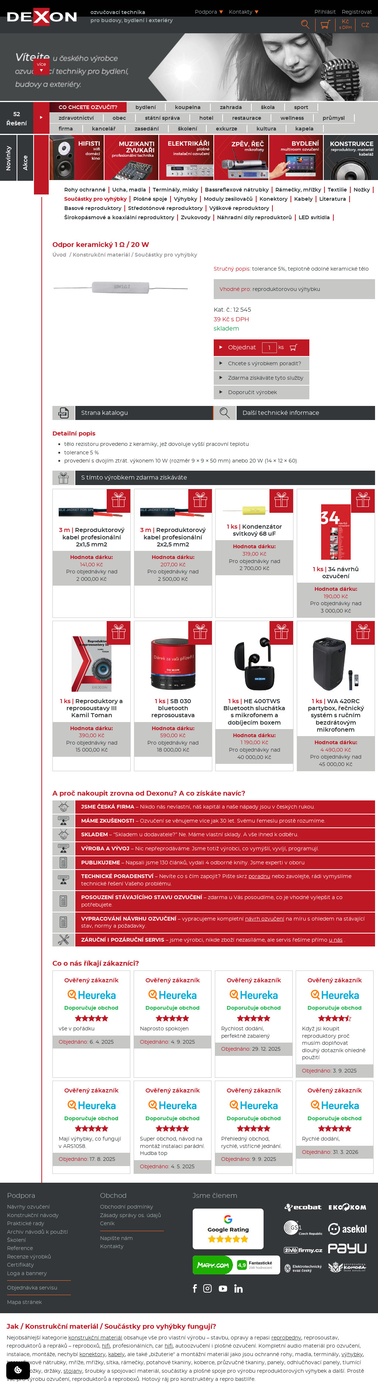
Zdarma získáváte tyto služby (265, 378)
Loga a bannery (27, 1273)
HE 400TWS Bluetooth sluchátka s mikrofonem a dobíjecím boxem (254, 712)
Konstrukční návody (33, 1215)
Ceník (107, 1223)
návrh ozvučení (264, 918)
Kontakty (240, 12)
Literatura (332, 199)
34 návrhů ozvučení (336, 573)
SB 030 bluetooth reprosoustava (173, 708)
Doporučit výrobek (252, 392)
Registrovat (357, 12)
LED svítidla (314, 217)
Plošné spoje (150, 199)
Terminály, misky (175, 190)
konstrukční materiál (95, 1337)
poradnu (259, 876)
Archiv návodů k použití (37, 1232)
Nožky (362, 190)
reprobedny (286, 1337)
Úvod (59, 254)
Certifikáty (20, 1264)
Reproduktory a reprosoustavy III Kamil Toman (91, 708)
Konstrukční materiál (101, 254)
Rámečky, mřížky (298, 190)
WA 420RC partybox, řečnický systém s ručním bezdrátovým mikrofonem (336, 715)
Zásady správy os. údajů (130, 1215)
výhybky (352, 1354)
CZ (365, 24)
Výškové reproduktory (239, 208)
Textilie (337, 190)
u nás (336, 939)
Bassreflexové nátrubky (237, 190)
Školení (16, 1240)
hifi (106, 1345)
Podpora (206, 12)
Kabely (303, 199)
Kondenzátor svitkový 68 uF (254, 530)
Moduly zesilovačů (228, 199)
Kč (345, 24)
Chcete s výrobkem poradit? (264, 363)
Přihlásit (325, 12)
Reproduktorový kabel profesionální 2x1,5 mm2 (91, 537)
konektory (92, 1354)
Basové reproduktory (92, 208)
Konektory (274, 199)
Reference (20, 1248)
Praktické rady (25, 1223)
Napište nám (116, 1238)
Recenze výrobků (29, 1256)
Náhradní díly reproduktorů (254, 217)
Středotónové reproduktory (165, 208)
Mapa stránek (24, 1302)
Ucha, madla (129, 190)
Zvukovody (195, 217)
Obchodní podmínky (126, 1206)
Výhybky (185, 199)
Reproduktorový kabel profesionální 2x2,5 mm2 (173, 537)
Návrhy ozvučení (28, 1206)
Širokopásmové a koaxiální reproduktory (119, 217)
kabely (116, 1354)
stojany (72, 1371)
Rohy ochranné (85, 190)
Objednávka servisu (32, 1287)
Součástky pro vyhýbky (95, 199)
